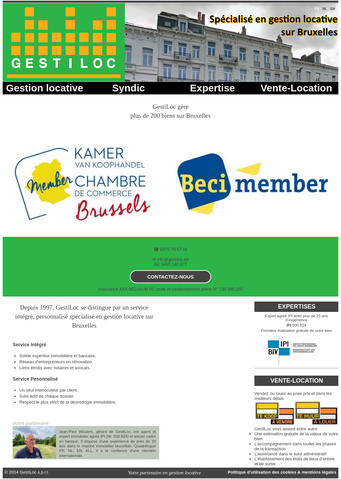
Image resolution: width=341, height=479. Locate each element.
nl (324, 9)
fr (316, 9)
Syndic (128, 87)
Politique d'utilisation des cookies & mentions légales (282, 472)
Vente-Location (296, 87)
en (332, 9)
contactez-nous (170, 277)
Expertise (212, 87)
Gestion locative (44, 87)
